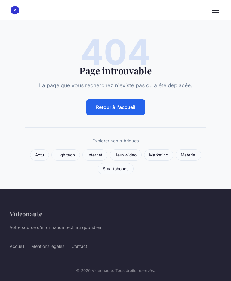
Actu (39, 155)
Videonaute (26, 213)
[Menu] (215, 10)
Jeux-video (126, 155)
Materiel (188, 155)
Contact (79, 246)
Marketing (158, 155)
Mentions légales (47, 246)
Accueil (17, 246)
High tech (66, 155)
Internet (95, 155)
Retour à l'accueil (115, 107)
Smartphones (115, 168)
